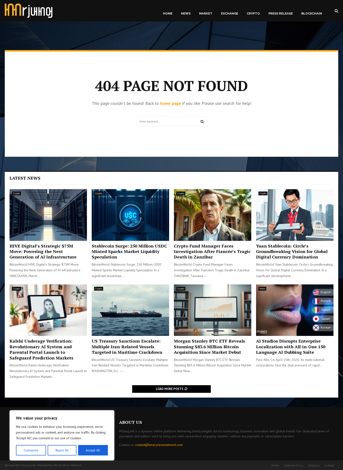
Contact (329, 465)
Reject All (62, 450)
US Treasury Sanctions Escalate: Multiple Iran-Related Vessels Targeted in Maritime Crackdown (127, 346)
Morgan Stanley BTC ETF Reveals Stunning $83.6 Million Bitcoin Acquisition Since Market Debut (209, 346)
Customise (31, 450)
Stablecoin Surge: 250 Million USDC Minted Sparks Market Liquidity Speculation (129, 251)
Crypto (253, 13)
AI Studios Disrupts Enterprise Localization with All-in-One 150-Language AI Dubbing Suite (291, 346)
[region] (62, 435)
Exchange (229, 13)
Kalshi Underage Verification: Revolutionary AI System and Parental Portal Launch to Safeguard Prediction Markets (41, 349)
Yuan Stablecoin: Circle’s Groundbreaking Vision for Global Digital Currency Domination (292, 251)
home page (170, 103)
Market (205, 13)
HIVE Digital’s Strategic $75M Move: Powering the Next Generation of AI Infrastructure (43, 251)
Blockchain (311, 13)
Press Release (280, 13)
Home (167, 13)
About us (314, 465)
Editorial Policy (293, 465)
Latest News (25, 178)
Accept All (93, 450)
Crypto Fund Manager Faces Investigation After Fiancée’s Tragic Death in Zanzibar (212, 251)
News (186, 13)
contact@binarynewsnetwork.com (159, 445)
